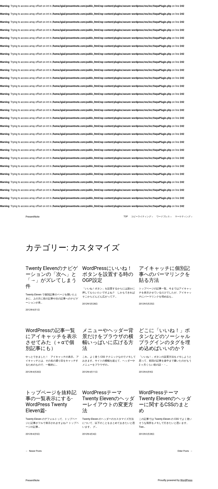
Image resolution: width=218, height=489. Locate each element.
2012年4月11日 (90, 372)
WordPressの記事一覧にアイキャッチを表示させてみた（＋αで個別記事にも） (51, 339)
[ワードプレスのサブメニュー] (171, 216)
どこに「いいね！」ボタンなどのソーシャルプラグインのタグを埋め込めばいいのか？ (164, 339)
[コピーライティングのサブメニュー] (152, 216)
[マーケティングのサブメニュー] (191, 216)
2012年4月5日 (33, 434)
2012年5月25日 (146, 303)
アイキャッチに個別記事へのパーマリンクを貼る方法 (164, 274)
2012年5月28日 (90, 303)
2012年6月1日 (33, 309)
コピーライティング (141, 216)
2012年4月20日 (33, 372)
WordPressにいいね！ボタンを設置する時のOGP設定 (107, 274)
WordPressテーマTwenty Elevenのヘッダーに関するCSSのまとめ (165, 402)
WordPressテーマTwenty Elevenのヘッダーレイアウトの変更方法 (108, 402)
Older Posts (184, 451)
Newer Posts (34, 451)
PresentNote (32, 216)
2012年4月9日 (146, 372)
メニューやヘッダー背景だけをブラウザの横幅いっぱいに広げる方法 (107, 339)
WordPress (186, 480)
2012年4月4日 (89, 434)
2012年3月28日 (146, 434)
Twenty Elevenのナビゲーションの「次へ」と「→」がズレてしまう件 (52, 277)
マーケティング (182, 216)
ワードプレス (163, 216)
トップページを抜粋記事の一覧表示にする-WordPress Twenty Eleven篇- (51, 402)
